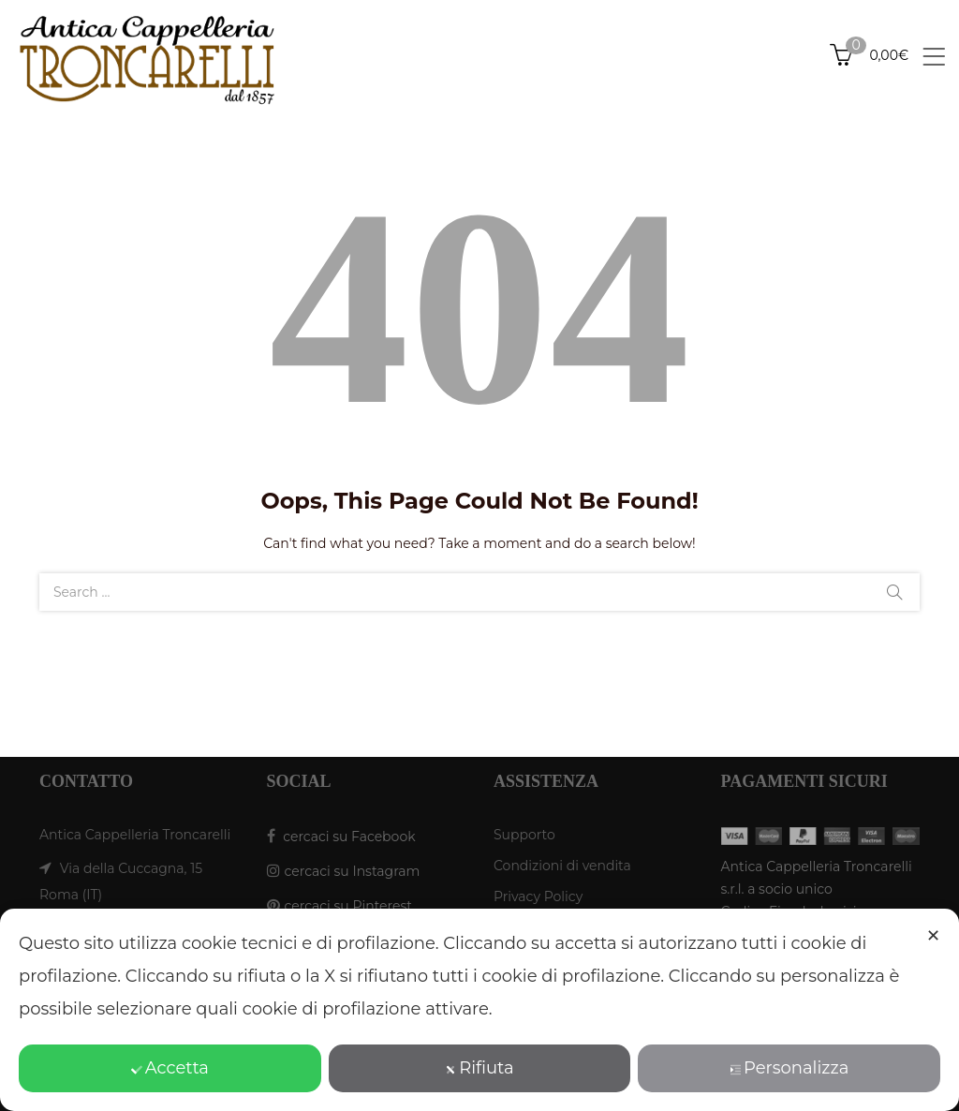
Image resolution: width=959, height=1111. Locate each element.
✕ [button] (933, 936)
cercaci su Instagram (352, 871)
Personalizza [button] (789, 1068)
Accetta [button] (170, 1068)
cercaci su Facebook (349, 836)
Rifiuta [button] (479, 1068)
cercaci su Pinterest (348, 905)
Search (894, 592)
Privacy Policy (538, 896)
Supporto (524, 834)
